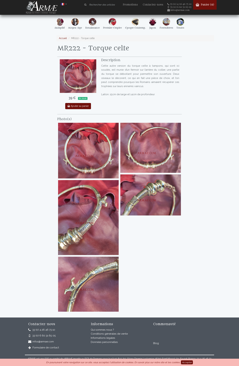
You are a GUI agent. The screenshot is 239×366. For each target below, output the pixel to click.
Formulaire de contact (46, 347)
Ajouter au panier (78, 106)
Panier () (205, 4)
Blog (156, 343)
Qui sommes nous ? (102, 329)
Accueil (63, 38)
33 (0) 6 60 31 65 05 (179, 7)
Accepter (187, 362)
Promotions (130, 4)
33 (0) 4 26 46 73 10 (179, 4)
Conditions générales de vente (109, 333)
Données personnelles (104, 342)
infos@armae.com (178, 10)
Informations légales (103, 337)
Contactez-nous (153, 4)
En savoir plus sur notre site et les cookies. (157, 362)
